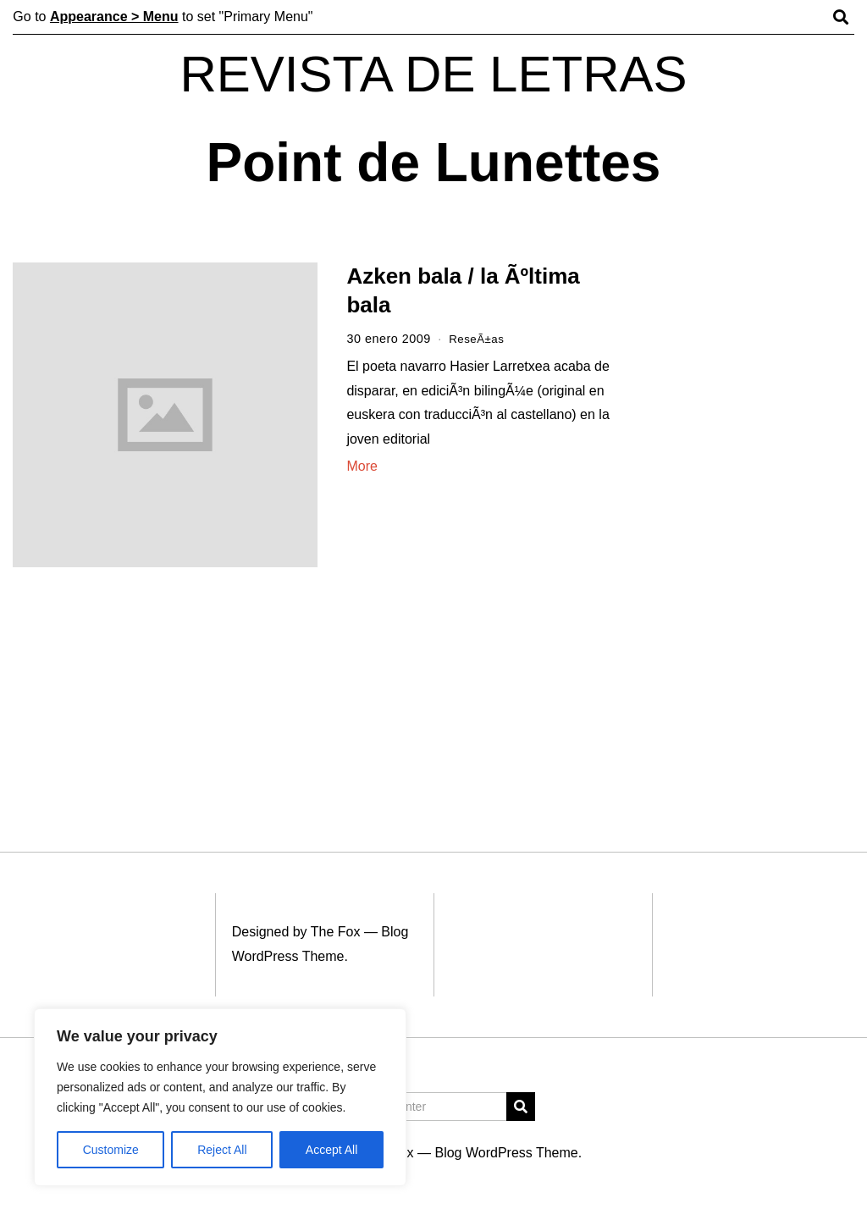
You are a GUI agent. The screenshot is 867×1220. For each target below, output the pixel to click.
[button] (520, 1106)
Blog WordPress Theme (505, 1152)
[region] (220, 1097)
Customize (111, 1150)
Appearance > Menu (114, 16)
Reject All (221, 1150)
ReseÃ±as (478, 338)
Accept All (331, 1150)
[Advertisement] (751, 523)
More (361, 466)
